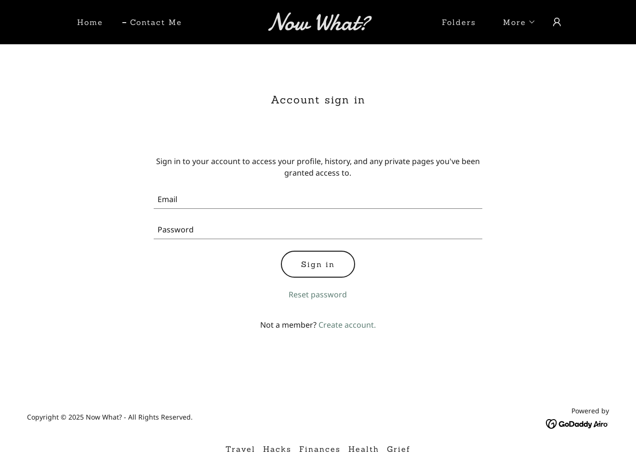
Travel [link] (240, 449)
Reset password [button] (318, 294)
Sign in (318, 264)
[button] (515, 22)
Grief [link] (399, 449)
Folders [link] (459, 22)
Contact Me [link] (156, 22)
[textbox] (318, 199)
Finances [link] (320, 449)
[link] (318, 27)
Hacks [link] (277, 449)
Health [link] (363, 449)
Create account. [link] (347, 325)
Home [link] (90, 22)
